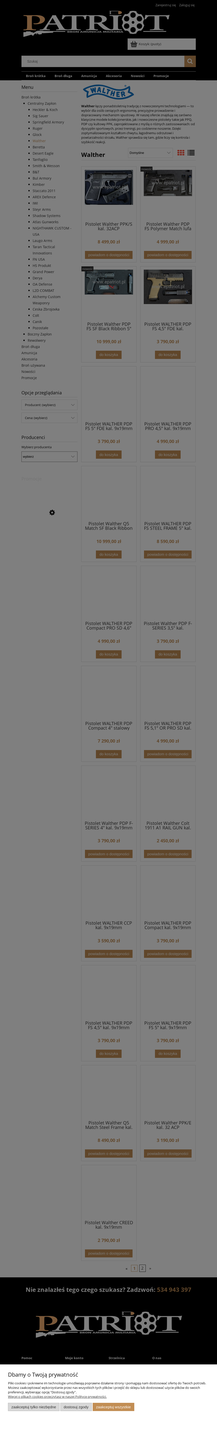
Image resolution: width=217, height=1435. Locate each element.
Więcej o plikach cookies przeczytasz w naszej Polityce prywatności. (57, 1396)
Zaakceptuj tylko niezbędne (33, 1407)
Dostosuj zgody (76, 1407)
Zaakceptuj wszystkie (113, 1407)
